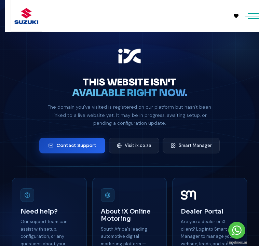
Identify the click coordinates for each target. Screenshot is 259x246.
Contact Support (72, 145)
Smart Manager (191, 145)
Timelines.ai (237, 242)
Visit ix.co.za (134, 145)
